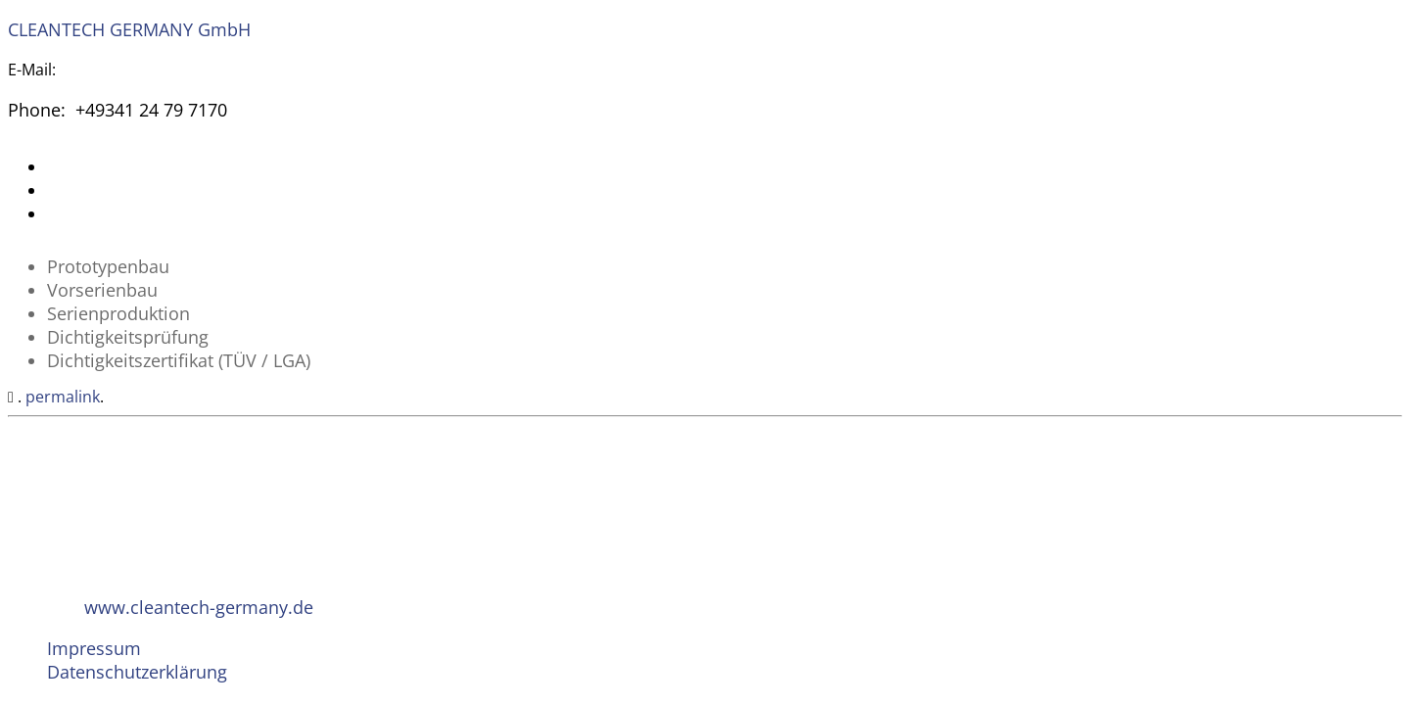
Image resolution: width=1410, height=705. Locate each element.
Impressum (94, 648)
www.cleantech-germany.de (198, 607)
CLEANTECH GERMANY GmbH (129, 29)
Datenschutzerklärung (137, 671)
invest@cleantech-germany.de (171, 69)
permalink (62, 396)
